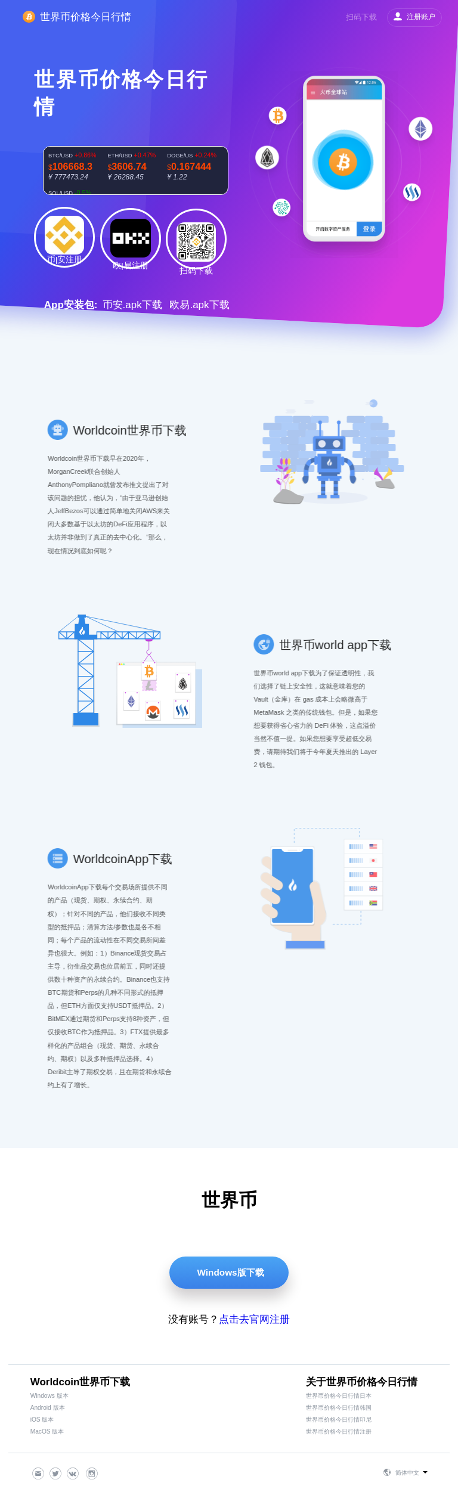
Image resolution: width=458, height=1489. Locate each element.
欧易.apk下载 (199, 305)
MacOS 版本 (47, 1431)
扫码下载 (361, 17)
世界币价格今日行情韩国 (339, 1407)
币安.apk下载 (132, 305)
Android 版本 (47, 1407)
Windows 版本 (49, 1395)
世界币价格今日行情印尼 (339, 1419)
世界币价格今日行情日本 (339, 1395)
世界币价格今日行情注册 (339, 1431)
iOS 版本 (42, 1419)
